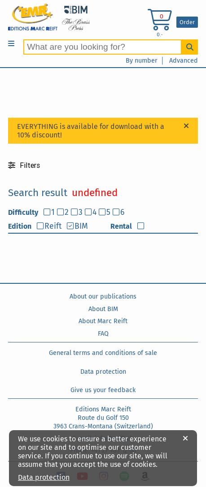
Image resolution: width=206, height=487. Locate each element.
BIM (81, 226)
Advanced (183, 60)
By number (142, 60)
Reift (52, 226)
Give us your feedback (103, 390)
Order (187, 22)
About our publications (103, 296)
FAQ (103, 333)
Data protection (103, 372)
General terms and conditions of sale (103, 353)
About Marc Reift (103, 321)
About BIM (103, 309)
